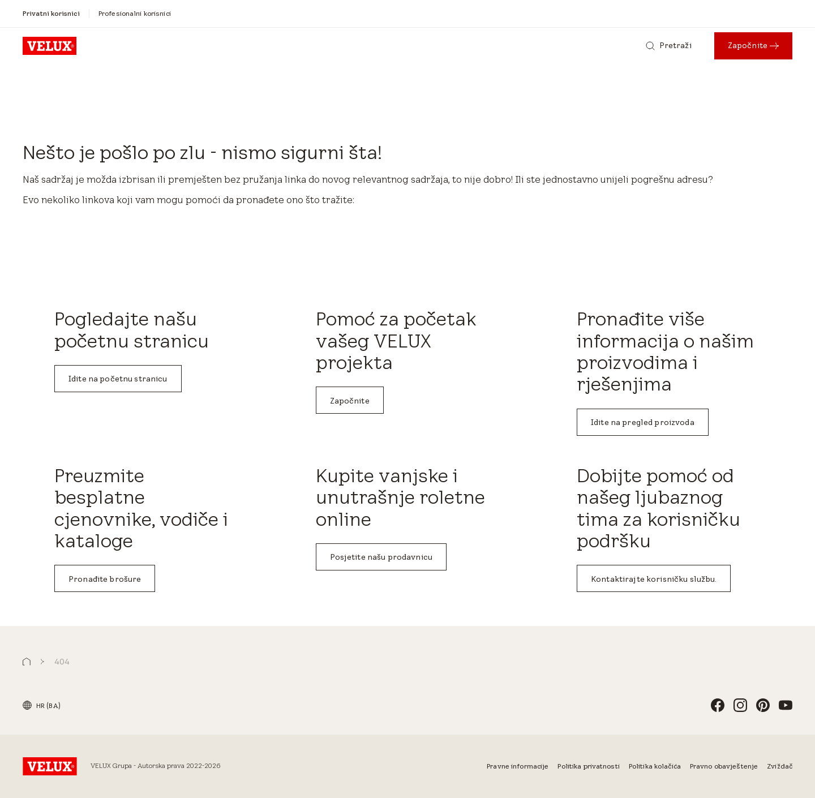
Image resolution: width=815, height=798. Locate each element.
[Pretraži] (669, 45)
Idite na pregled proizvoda (642, 422)
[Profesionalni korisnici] (134, 13)
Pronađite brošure (104, 579)
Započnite (350, 401)
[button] (27, 662)
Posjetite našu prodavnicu (381, 557)
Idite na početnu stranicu (118, 379)
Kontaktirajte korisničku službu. (654, 579)
